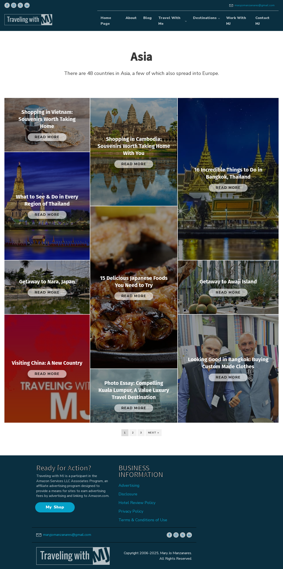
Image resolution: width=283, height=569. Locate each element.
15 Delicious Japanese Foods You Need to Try (134, 281)
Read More (47, 137)
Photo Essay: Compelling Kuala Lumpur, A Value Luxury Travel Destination (133, 390)
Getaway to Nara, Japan (47, 282)
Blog (147, 17)
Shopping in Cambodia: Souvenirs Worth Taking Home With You (134, 146)
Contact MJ (262, 20)
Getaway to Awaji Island (228, 282)
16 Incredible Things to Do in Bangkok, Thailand (228, 173)
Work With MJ (236, 20)
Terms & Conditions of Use (143, 520)
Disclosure (128, 494)
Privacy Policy (131, 511)
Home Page (106, 20)
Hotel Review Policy (137, 502)
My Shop (55, 507)
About (131, 17)
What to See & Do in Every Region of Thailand (47, 200)
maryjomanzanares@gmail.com (255, 5)
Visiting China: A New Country (47, 363)
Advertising (129, 485)
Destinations (205, 17)
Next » (153, 432)
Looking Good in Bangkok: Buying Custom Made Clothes (228, 363)
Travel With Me (169, 20)
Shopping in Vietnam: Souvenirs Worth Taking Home (47, 119)
